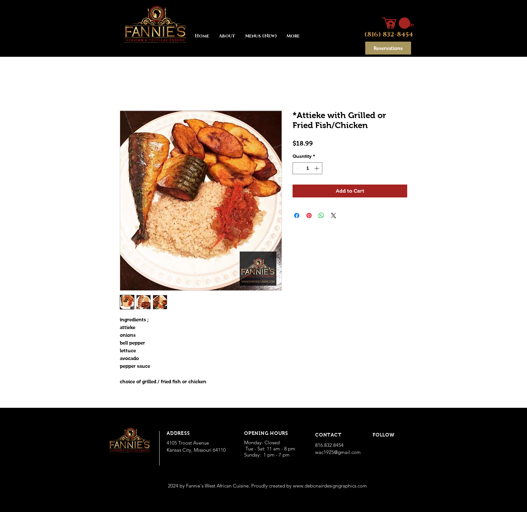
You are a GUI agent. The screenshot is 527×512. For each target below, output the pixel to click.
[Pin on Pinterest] (309, 215)
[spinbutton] (307, 168)
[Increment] (317, 168)
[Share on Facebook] (297, 215)
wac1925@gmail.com (338, 452)
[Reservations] (388, 48)
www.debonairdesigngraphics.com (330, 486)
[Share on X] (333, 215)
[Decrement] (298, 168)
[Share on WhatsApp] (321, 215)
